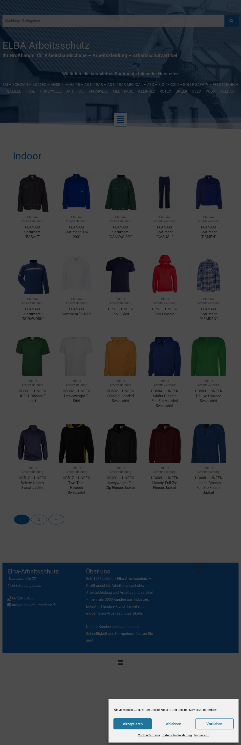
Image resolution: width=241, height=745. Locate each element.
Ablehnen (173, 724)
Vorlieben (214, 724)
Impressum (201, 735)
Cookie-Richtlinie (149, 735)
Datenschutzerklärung (177, 735)
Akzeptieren (133, 724)
